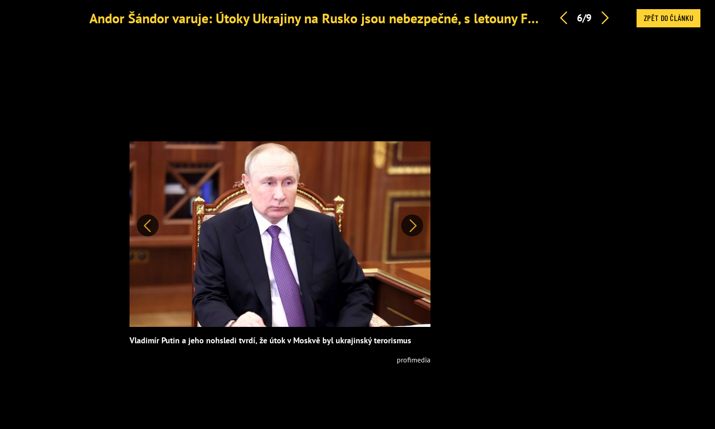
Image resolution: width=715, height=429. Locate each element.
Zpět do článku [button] (668, 18)
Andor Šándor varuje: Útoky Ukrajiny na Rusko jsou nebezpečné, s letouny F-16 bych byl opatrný (368, 18)
